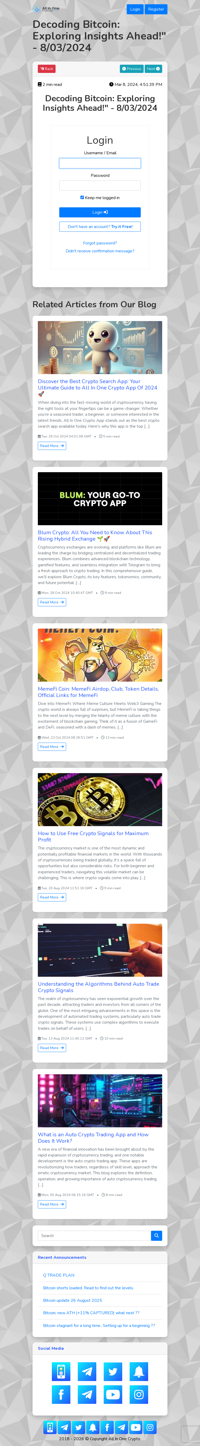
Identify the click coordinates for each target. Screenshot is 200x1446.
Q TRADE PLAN (58, 1275)
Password (100, 175)
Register (156, 9)
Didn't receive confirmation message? (100, 251)
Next (153, 68)
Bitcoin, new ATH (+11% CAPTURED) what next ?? (91, 1313)
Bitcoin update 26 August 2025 (72, 1300)
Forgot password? (100, 243)
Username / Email (100, 153)
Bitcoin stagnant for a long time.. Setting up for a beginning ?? (99, 1326)
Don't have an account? (100, 227)
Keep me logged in (100, 198)
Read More (52, 445)
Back (46, 68)
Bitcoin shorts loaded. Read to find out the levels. (88, 1288)
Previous (131, 68)
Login (135, 9)
